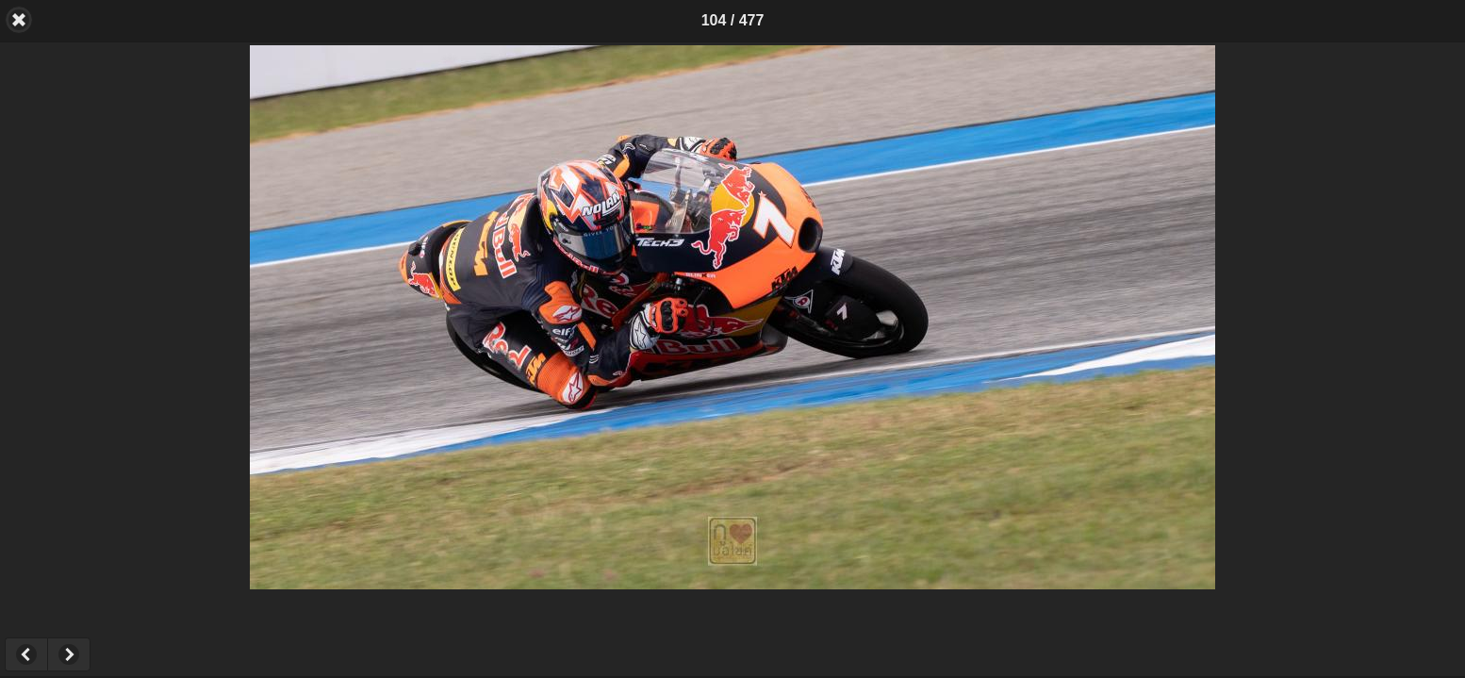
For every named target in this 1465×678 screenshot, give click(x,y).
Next (69, 654)
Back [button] (19, 20)
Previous (26, 654)
